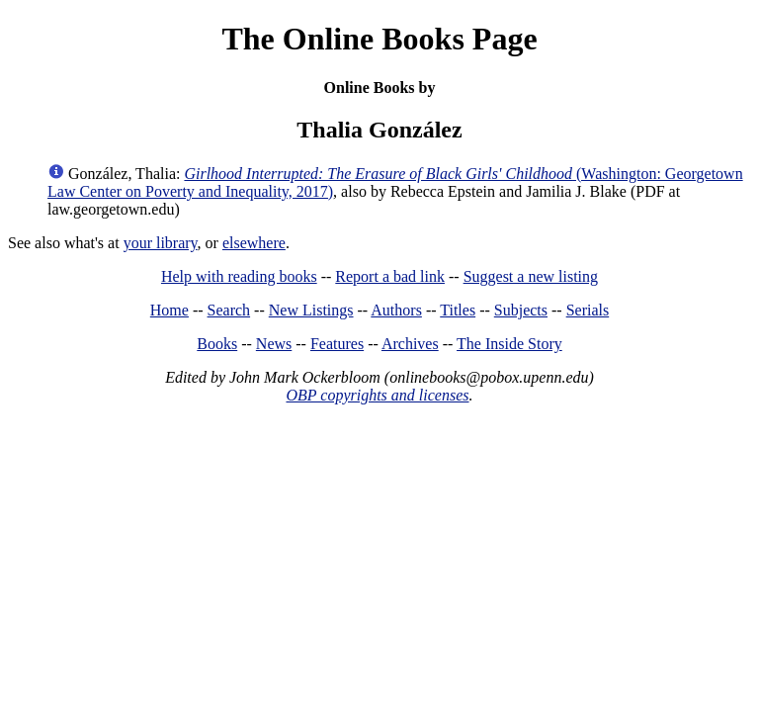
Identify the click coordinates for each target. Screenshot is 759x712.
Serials (588, 310)
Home (169, 310)
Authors (396, 310)
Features (337, 343)
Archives (410, 343)
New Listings (311, 310)
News (274, 343)
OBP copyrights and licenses (377, 395)
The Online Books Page (379, 38)
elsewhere (254, 242)
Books (217, 343)
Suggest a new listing (531, 276)
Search (229, 310)
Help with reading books (239, 276)
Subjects (521, 310)
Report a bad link (390, 276)
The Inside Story (509, 343)
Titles (457, 310)
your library (161, 242)
